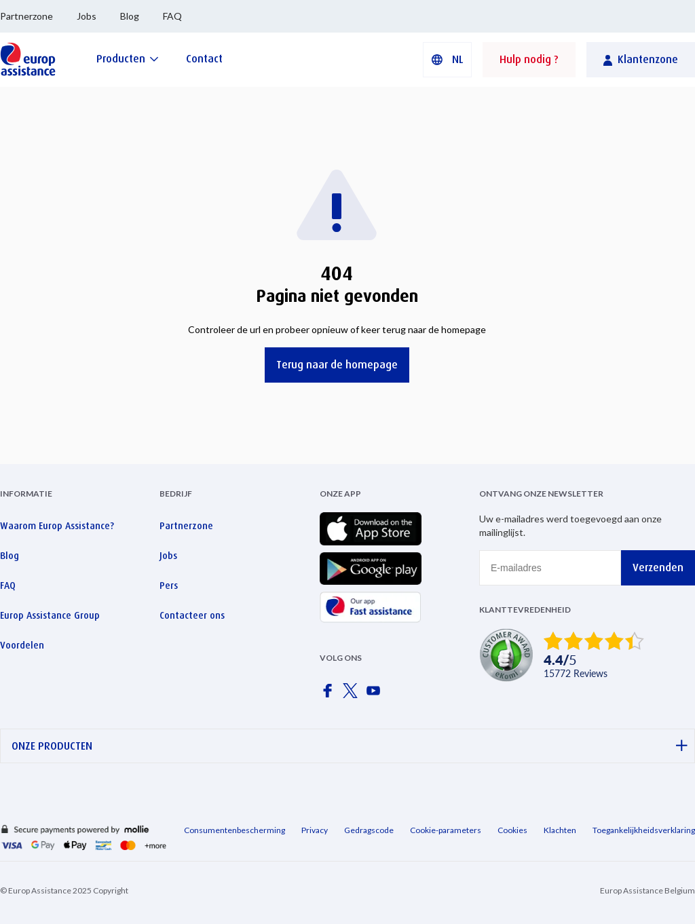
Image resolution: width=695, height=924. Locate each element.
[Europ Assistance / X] (353, 695)
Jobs (86, 16)
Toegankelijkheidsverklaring (644, 830)
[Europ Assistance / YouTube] (376, 695)
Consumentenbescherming (234, 830)
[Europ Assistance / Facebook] (330, 695)
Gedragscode (369, 830)
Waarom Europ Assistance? (57, 526)
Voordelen (22, 645)
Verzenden (658, 567)
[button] (447, 59)
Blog (129, 16)
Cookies (512, 830)
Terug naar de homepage (337, 364)
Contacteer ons (192, 615)
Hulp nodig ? (529, 59)
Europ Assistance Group (50, 615)
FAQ (172, 16)
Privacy (314, 830)
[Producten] (127, 59)
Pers (168, 585)
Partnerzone (26, 16)
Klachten (560, 830)
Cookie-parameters (445, 830)
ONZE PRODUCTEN (350, 746)
